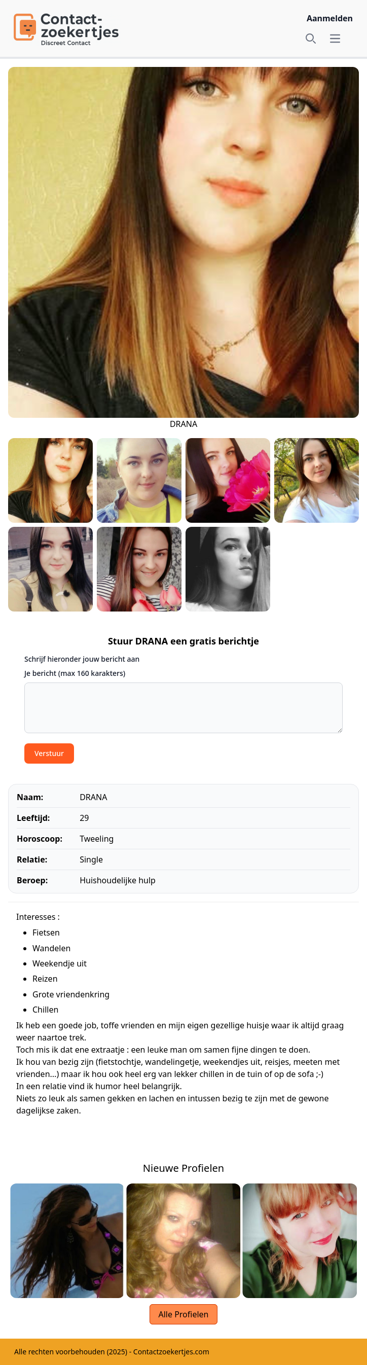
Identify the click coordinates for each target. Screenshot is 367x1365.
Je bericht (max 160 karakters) (74, 673)
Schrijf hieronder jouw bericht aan (81, 659)
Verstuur (49, 753)
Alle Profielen (183, 1314)
